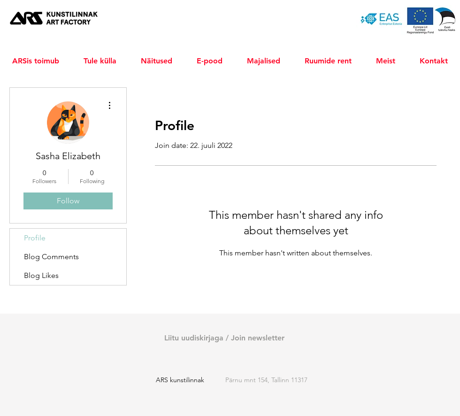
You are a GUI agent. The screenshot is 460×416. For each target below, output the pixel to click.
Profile (35, 237)
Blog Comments (51, 256)
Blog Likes (41, 275)
